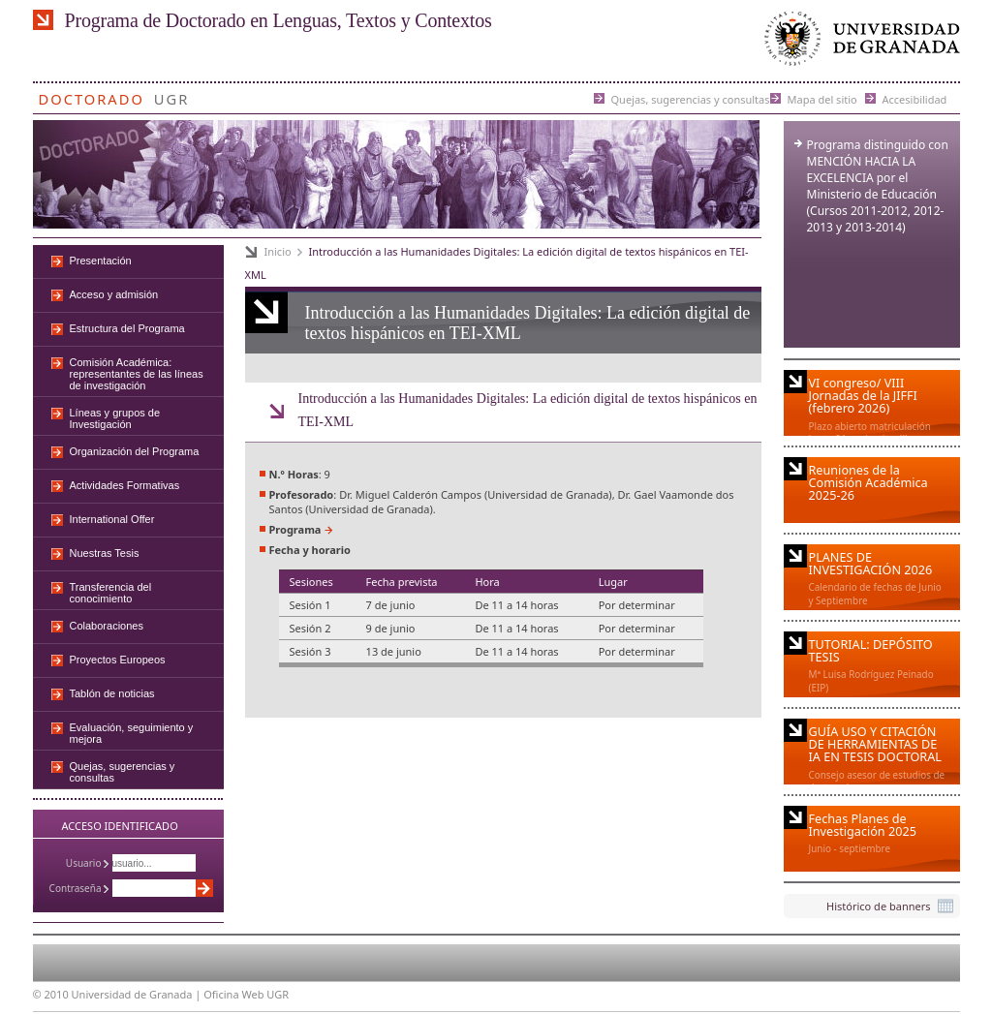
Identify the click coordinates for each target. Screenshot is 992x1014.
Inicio (278, 251)
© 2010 (51, 994)
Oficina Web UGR (246, 994)
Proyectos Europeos (118, 659)
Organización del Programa (135, 451)
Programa (295, 529)
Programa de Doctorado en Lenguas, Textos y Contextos (278, 20)
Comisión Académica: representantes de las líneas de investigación (136, 373)
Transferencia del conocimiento (111, 592)
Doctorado (91, 95)
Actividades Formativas (125, 485)
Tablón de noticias (112, 693)
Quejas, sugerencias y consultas (690, 98)
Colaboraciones (106, 625)
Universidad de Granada (858, 43)
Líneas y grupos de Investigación (115, 418)
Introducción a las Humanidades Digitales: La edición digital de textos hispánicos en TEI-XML (528, 410)
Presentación (101, 260)
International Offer (112, 519)
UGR (172, 95)
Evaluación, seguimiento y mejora (132, 733)
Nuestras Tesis (105, 553)
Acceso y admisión (114, 294)
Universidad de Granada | (138, 994)
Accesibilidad (915, 98)
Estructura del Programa (127, 328)
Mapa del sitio (822, 98)
